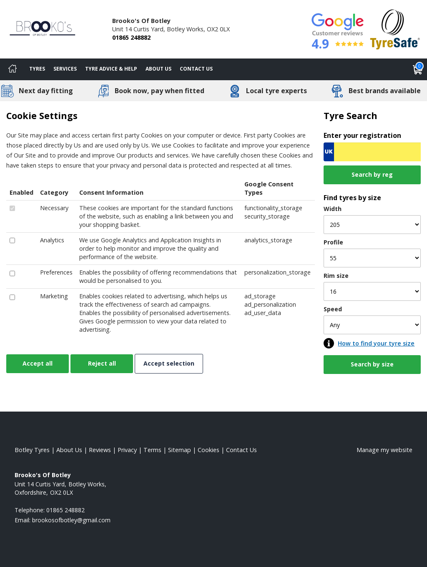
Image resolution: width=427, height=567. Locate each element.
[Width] (372, 224)
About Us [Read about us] (69, 450)
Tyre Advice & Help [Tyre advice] (111, 68)
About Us (158, 68)
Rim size (336, 276)
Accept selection (168, 363)
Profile (333, 242)
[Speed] (372, 324)
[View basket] (418, 69)
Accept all (38, 363)
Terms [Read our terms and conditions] (152, 450)
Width (333, 209)
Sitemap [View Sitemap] (179, 450)
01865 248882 (131, 37)
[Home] (12, 69)
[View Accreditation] (395, 29)
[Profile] (372, 258)
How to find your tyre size (376, 343)
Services (65, 68)
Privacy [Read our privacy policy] (127, 450)
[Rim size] (372, 291)
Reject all (102, 363)
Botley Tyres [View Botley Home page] (32, 450)
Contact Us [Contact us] (196, 68)
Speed (333, 309)
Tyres (37, 68)
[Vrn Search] (372, 151)
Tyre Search (350, 115)
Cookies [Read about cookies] (208, 450)
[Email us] (71, 520)
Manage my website (384, 450)
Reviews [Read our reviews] (100, 450)
